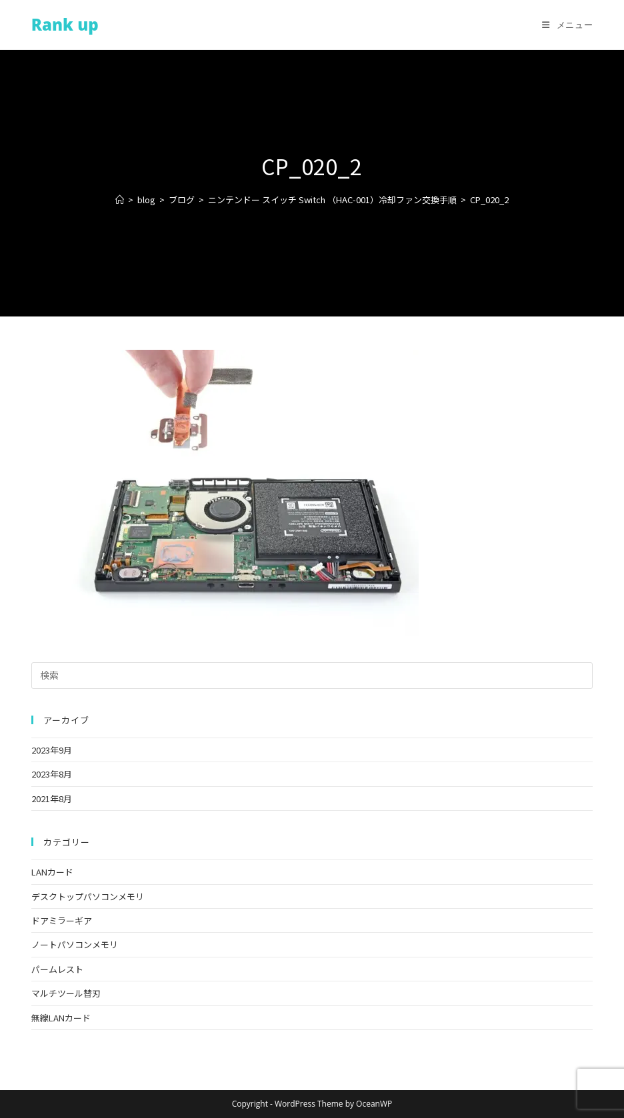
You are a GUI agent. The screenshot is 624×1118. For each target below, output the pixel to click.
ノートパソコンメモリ (74, 944)
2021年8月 (51, 798)
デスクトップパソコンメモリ (87, 896)
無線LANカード (61, 1017)
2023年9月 (51, 750)
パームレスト (57, 969)
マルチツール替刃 (66, 993)
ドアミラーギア (61, 920)
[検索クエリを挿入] (312, 675)
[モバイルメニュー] (567, 25)
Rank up (65, 24)
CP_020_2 (489, 199)
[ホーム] (119, 199)
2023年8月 (51, 774)
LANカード (52, 871)
